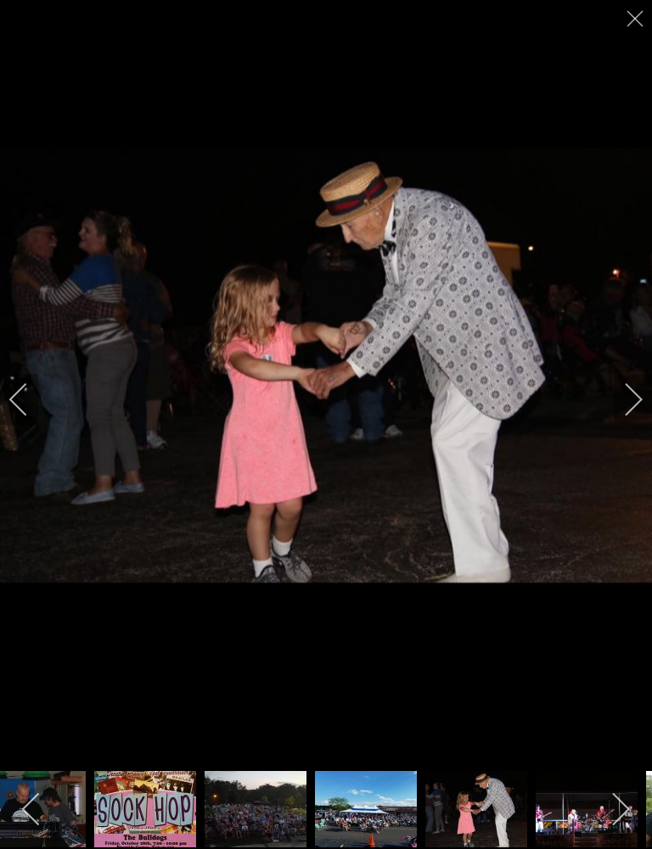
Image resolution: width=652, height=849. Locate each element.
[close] (636, 18)
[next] (622, 399)
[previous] (29, 399)
